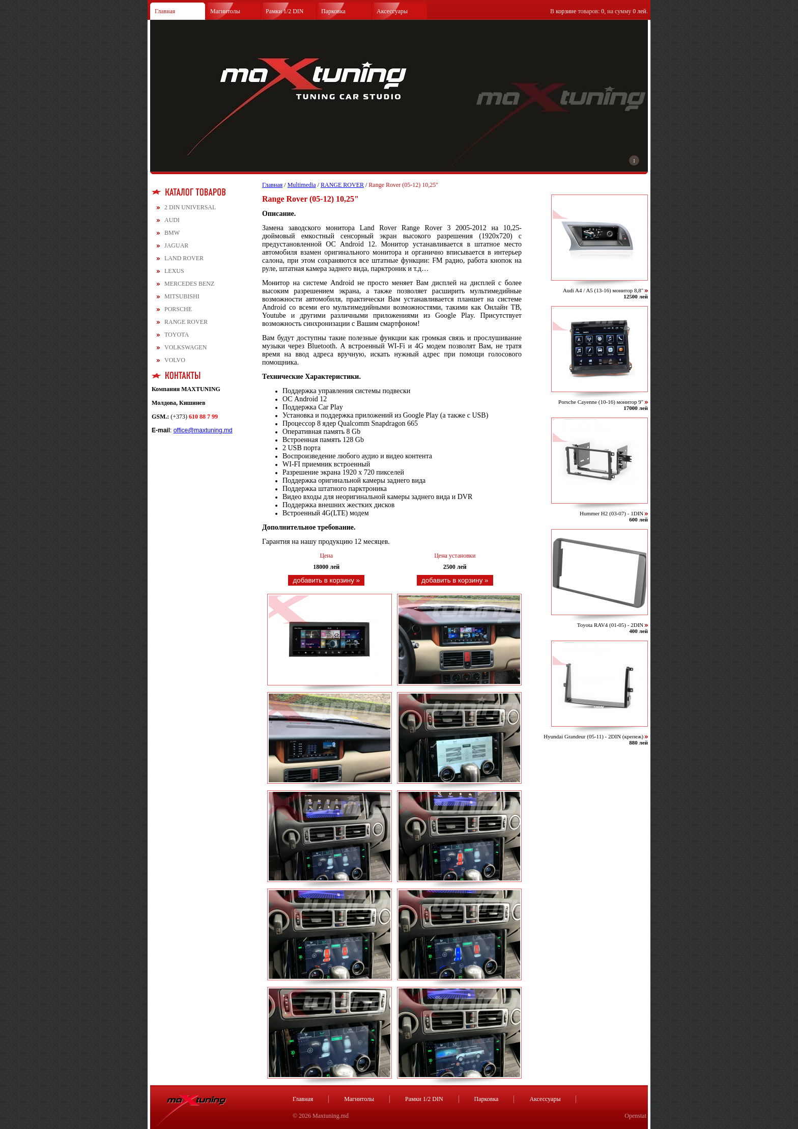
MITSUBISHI (182, 296)
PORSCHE (178, 309)
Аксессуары (392, 11)
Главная (165, 11)
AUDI (172, 220)
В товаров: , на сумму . (599, 11)
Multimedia (302, 184)
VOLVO (174, 360)
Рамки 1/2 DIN (285, 11)
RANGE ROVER (186, 321)
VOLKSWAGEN (185, 347)
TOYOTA (176, 334)
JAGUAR (176, 245)
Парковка (333, 11)
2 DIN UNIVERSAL (190, 207)
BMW (172, 232)
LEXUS (174, 270)
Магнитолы (225, 11)
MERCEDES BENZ (189, 283)
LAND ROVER (184, 258)
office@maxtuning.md (203, 430)
